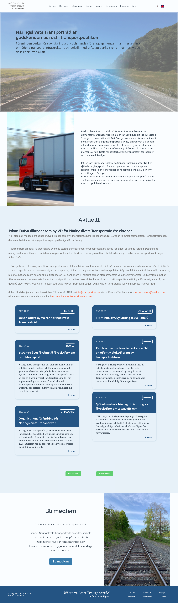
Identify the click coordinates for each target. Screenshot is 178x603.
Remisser (63, 6)
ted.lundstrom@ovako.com (150, 292)
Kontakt (98, 6)
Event (88, 6)
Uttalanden (77, 6)
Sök (134, 6)
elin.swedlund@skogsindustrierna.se (71, 296)
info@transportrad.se (88, 292)
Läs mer (71, 329)
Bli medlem (111, 6)
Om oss (52, 6)
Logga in (124, 6)
